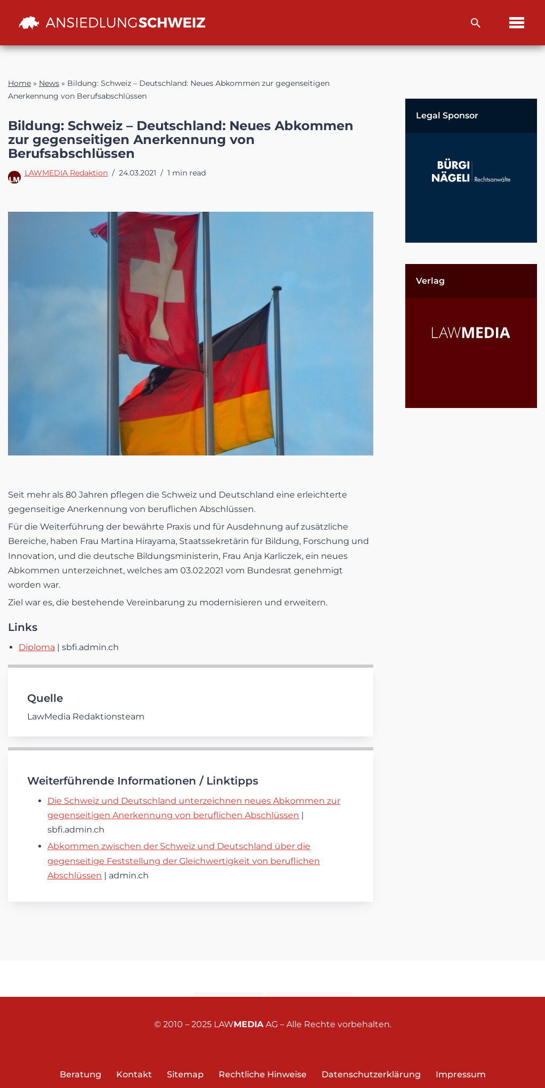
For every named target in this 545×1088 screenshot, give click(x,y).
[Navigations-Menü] (516, 22)
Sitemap (185, 1074)
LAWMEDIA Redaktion (66, 173)
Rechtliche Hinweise (263, 1074)
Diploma (37, 647)
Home (19, 83)
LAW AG (246, 1024)
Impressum (461, 1074)
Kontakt (228, 979)
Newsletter (309, 979)
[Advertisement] (471, 589)
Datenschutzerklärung (371, 1074)
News (49, 83)
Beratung (80, 1074)
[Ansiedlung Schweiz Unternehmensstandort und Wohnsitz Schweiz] (112, 22)
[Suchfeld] (475, 23)
